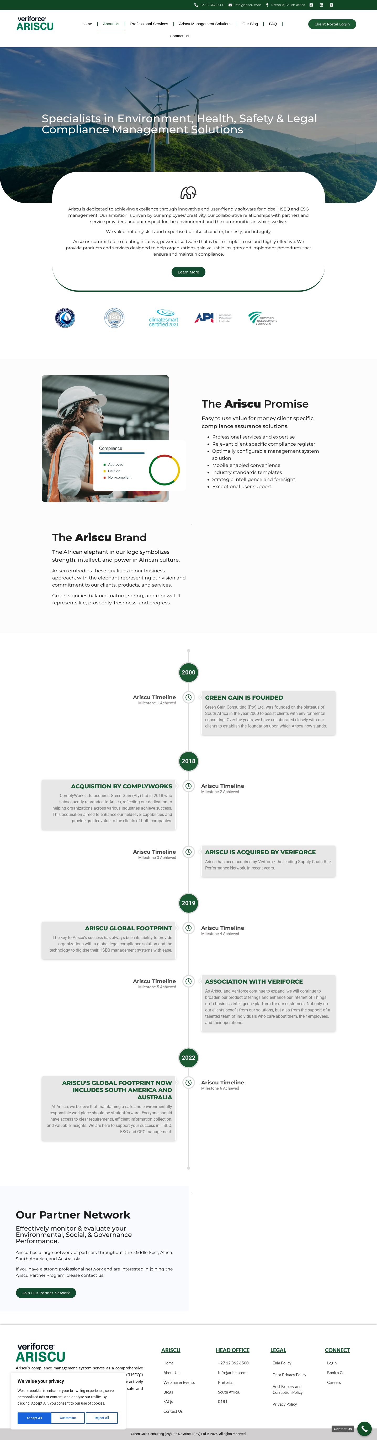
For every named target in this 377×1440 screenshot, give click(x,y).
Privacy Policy (285, 1404)
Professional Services (149, 24)
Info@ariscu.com (232, 1372)
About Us (111, 24)
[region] (68, 1402)
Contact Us (179, 36)
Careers (334, 1382)
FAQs (168, 1401)
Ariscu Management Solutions (205, 24)
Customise (34, 1418)
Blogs (168, 1392)
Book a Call (337, 1372)
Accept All (102, 1418)
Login (332, 1362)
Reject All (69, 1418)
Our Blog (250, 24)
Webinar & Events (179, 1382)
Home (87, 24)
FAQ (273, 24)
